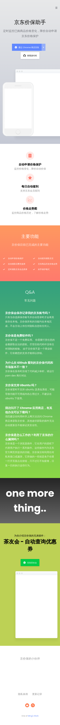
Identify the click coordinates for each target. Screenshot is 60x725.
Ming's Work (33, 716)
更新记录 (37, 694)
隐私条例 (23, 694)
